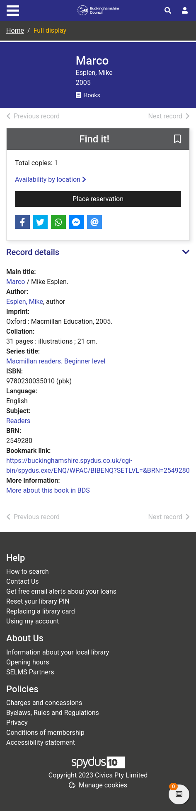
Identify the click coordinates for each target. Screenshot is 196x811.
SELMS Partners (30, 672)
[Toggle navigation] (13, 9)
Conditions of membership (45, 732)
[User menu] (185, 10)
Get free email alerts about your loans (61, 591)
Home (15, 30)
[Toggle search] (168, 10)
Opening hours (27, 662)
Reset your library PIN (38, 601)
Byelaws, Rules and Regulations (52, 713)
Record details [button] (32, 252)
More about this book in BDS (48, 490)
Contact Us (22, 581)
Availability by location (50, 179)
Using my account (32, 621)
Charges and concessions (44, 703)
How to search (27, 571)
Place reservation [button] (112, 198)
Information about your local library (57, 652)
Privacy (17, 723)
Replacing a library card (40, 611)
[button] (177, 139)
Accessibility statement (40, 742)
